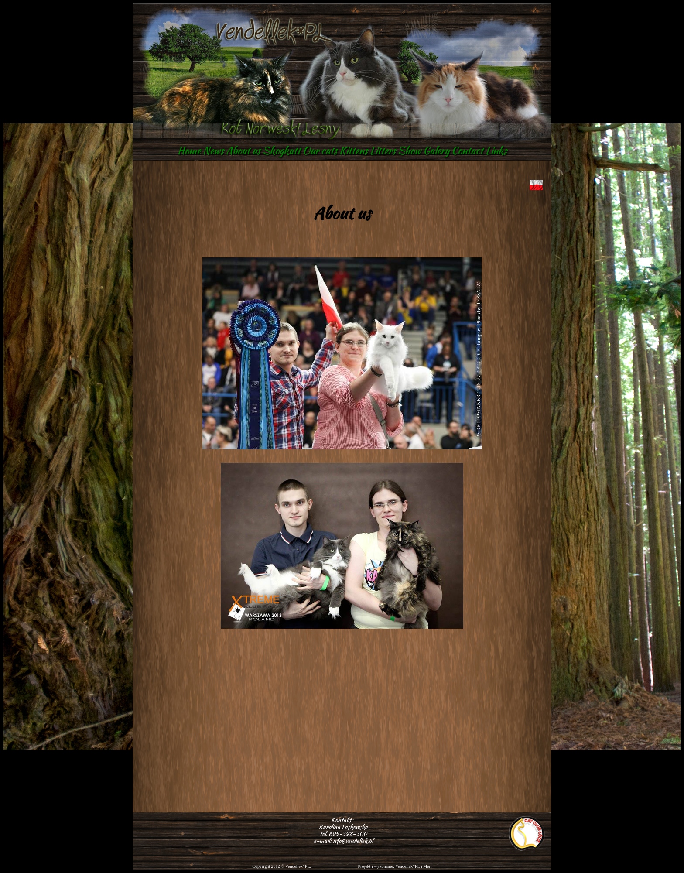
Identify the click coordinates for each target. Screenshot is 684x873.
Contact (467, 150)
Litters (383, 150)
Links (496, 150)
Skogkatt (282, 150)
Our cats (320, 150)
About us (243, 150)
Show (409, 150)
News (213, 150)
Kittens (353, 150)
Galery (436, 150)
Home (189, 150)
